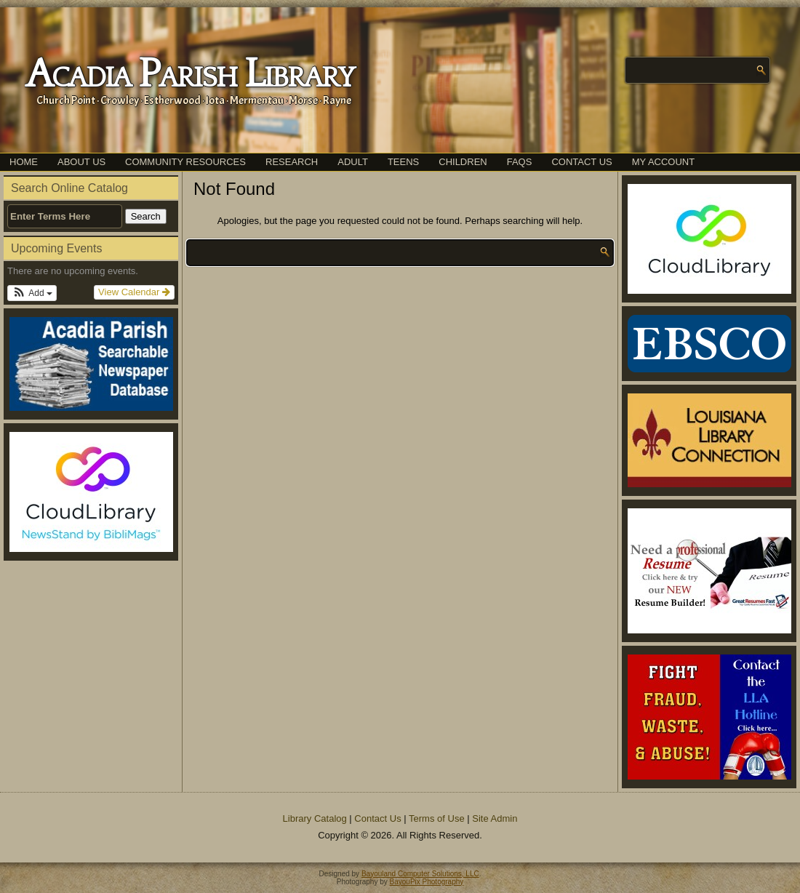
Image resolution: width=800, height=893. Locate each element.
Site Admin (494, 818)
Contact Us (581, 161)
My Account (663, 161)
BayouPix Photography (427, 882)
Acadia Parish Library (189, 74)
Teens (403, 161)
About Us (81, 161)
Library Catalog (315, 818)
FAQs (519, 161)
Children (463, 161)
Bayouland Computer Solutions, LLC (420, 874)
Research (291, 161)
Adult (352, 161)
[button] (32, 293)
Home (23, 161)
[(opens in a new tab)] (91, 492)
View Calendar (134, 292)
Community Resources (185, 161)
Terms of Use (437, 818)
